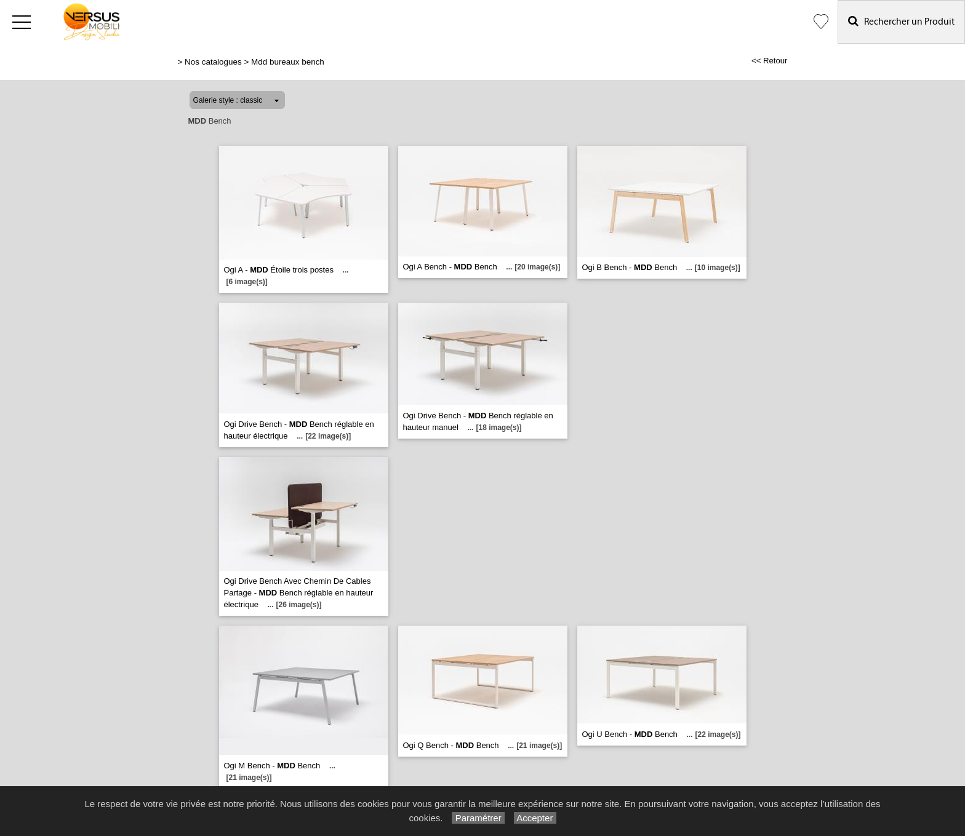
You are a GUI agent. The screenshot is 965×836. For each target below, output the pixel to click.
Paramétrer (477, 818)
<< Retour (769, 60)
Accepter (535, 818)
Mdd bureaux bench (287, 61)
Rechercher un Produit (901, 21)
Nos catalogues (213, 61)
